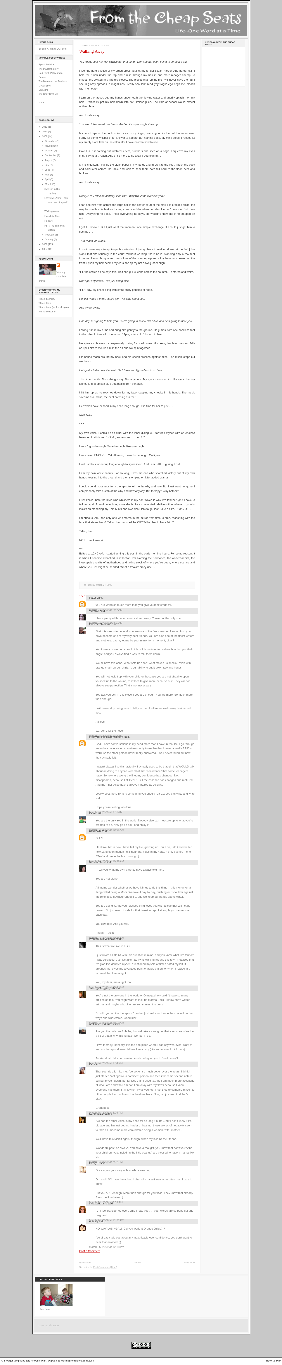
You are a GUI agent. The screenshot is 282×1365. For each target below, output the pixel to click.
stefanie (94, 611)
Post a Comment (89, 1251)
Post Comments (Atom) (105, 1267)
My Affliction (45, 85)
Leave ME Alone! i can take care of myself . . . (56, 202)
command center (49, 1325)
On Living (43, 89)
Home (138, 1262)
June (48, 169)
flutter (92, 597)
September (51, 155)
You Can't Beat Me (48, 94)
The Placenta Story (49, 69)
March (48, 184)
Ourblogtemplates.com (74, 1360)
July (47, 165)
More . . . (43, 102)
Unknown (95, 831)
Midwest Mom (98, 862)
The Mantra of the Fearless (53, 81)
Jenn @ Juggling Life (102, 988)
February (50, 234)
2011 (45, 126)
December (50, 141)
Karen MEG (96, 1113)
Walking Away (51, 211)
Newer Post (85, 1262)
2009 (45, 136)
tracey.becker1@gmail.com (106, 736)
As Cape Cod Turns (101, 1024)
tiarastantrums (98, 1203)
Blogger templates (14, 1360)
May (47, 174)
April (47, 179)
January (49, 239)
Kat (91, 1064)
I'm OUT (48, 221)
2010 (45, 131)
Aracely (94, 1221)
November (50, 145)
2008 (45, 244)
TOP (278, 1360)
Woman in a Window (102, 939)
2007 (45, 249)
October (49, 150)
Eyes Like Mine (47, 64)
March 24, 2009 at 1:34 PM (106, 1063)
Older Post (189, 1262)
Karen (93, 813)
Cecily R (94, 1163)
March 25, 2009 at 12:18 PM (106, 1247)
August (49, 160)
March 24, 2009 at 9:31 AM (106, 812)
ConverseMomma (100, 624)
